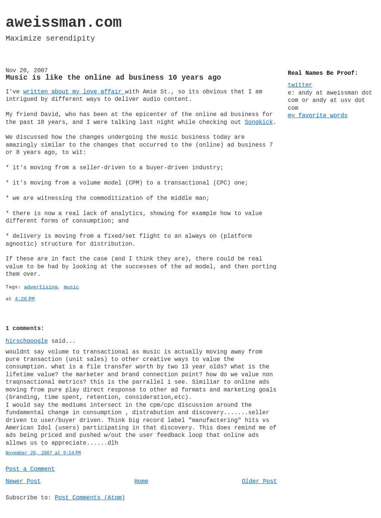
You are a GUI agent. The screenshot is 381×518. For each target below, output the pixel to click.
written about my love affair (74, 92)
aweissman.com (64, 23)
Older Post (259, 481)
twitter (300, 85)
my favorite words (317, 115)
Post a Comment (30, 469)
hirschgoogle (27, 341)
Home (141, 481)
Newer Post (23, 481)
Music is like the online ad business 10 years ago (113, 78)
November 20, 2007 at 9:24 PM (43, 453)
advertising (40, 287)
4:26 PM (25, 299)
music (71, 287)
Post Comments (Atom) (90, 498)
